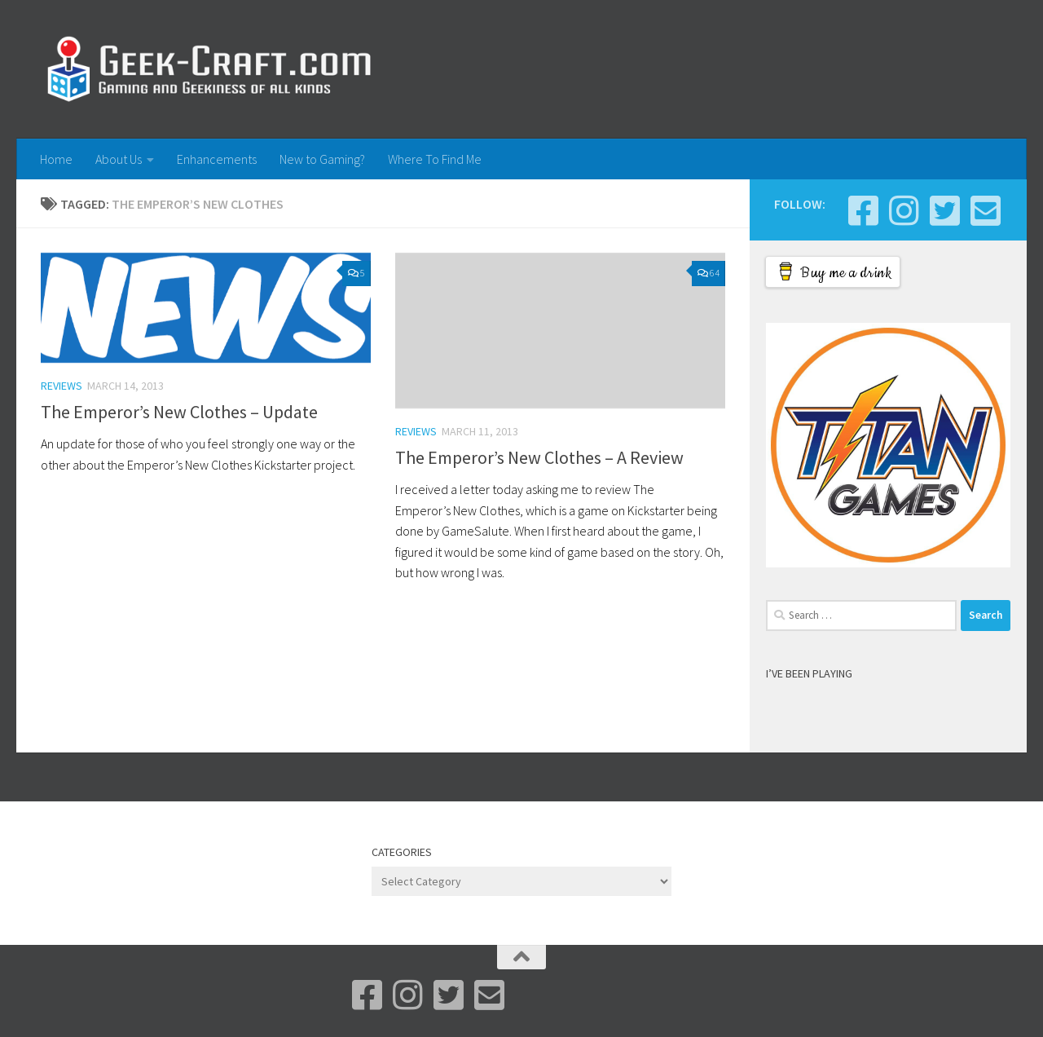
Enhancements (217, 159)
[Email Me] (985, 210)
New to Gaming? (322, 159)
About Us (118, 159)
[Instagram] (904, 210)
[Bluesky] (944, 210)
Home (56, 159)
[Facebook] (863, 210)
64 (709, 273)
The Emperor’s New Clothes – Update (179, 411)
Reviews (61, 385)
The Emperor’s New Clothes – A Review (539, 457)
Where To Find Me (435, 159)
